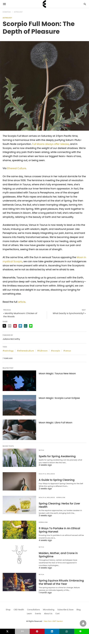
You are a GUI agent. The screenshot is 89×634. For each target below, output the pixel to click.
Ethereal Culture (16, 168)
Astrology (18, 12)
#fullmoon (42, 350)
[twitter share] (4, 326)
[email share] (9, 326)
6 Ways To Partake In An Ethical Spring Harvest (59, 529)
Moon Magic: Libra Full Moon (55, 422)
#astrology (8, 350)
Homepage (7, 12)
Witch (41, 450)
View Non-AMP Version (53, 621)
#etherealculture (25, 350)
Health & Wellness (47, 474)
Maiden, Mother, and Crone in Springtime (58, 554)
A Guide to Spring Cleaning (56, 480)
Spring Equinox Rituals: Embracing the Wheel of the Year (61, 582)
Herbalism (60, 497)
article (21, 301)
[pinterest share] (15, 326)
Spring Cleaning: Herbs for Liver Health (59, 505)
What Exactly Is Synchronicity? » (69, 313)
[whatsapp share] (25, 326)
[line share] (30, 326)
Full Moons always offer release (50, 144)
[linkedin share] (20, 326)
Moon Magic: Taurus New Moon (57, 373)
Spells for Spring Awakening (57, 456)
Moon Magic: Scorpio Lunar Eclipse (59, 398)
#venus (67, 350)
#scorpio (55, 350)
